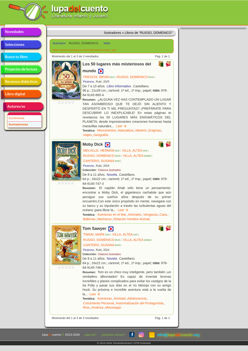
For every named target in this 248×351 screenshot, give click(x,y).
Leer (121, 126)
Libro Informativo (119, 86)
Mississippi (113, 307)
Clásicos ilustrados (109, 170)
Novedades (21, 32)
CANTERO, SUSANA (102, 161)
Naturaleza (126, 130)
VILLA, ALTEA (135, 150)
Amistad (119, 298)
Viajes (87, 135)
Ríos (86, 307)
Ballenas (89, 219)
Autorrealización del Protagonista (139, 303)
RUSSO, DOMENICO (136, 77)
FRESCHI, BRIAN (99, 77)
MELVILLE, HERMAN (101, 150)
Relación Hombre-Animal (131, 219)
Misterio (141, 130)
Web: (107, 43)
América (97, 307)
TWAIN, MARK (97, 234)
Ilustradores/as (18, 124)
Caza (163, 214)
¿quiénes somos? (113, 334)
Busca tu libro (21, 57)
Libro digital (21, 94)
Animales (134, 214)
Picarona (88, 81)
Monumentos (106, 130)
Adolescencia (137, 298)
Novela (112, 174)
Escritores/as (16, 118)
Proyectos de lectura (21, 69)
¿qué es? (90, 334)
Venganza (150, 214)
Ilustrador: (59, 43)
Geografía (101, 135)
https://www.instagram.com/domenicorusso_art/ (84, 50)
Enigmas (155, 130)
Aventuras (104, 298)
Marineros (104, 219)
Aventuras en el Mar (111, 214)
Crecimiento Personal (98, 303)
